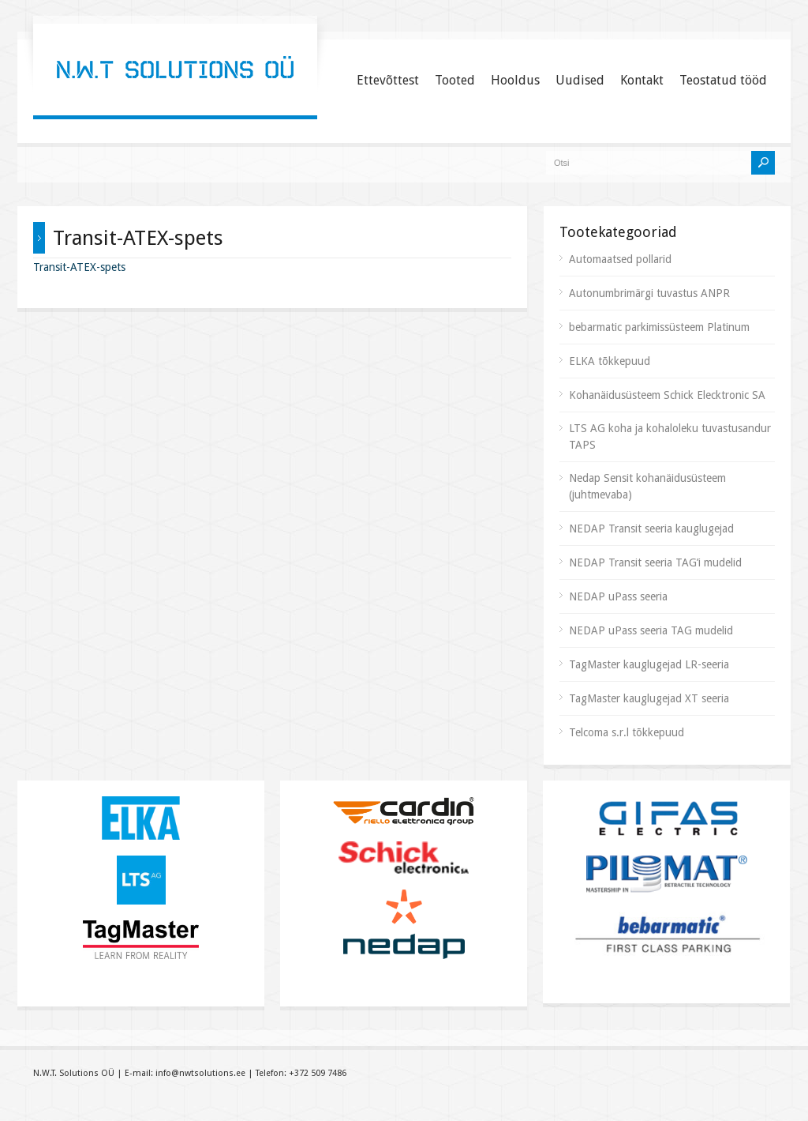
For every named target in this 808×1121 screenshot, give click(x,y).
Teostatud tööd (723, 80)
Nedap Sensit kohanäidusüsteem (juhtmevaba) (647, 486)
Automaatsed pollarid (620, 259)
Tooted (455, 80)
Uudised (580, 80)
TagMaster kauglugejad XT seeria (649, 698)
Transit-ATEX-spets (79, 267)
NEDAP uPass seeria (618, 596)
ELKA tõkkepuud (609, 361)
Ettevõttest (388, 80)
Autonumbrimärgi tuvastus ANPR (649, 293)
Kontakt (642, 80)
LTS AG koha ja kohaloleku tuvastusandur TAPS (670, 436)
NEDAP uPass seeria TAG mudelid (651, 630)
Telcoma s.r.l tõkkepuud (626, 732)
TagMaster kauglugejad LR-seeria (649, 664)
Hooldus (515, 80)
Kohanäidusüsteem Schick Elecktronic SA (667, 395)
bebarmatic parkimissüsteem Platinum (659, 327)
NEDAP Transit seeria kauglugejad (651, 528)
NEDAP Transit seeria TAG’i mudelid (655, 562)
